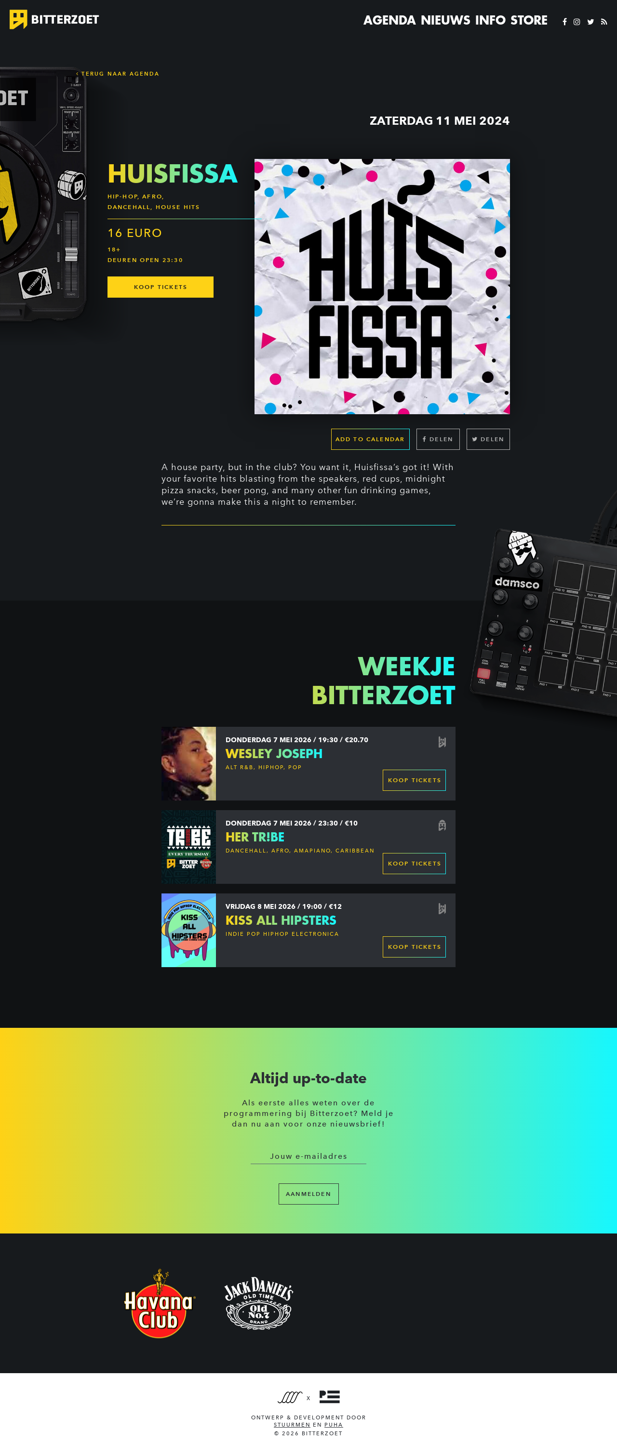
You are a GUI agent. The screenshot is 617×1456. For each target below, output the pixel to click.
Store (529, 20)
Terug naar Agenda (118, 73)
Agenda (389, 20)
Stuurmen (292, 1425)
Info (490, 20)
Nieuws (445, 20)
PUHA (333, 1425)
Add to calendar (370, 439)
